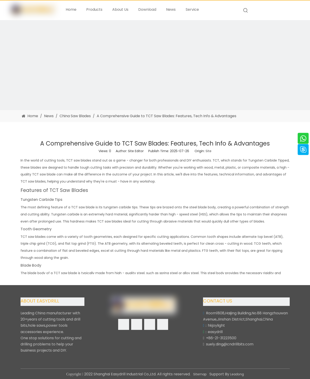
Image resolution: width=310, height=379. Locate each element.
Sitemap (200, 374)
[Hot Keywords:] (246, 10)
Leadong (237, 374)
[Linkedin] (136, 324)
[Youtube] (162, 324)
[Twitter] (149, 324)
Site (208, 151)
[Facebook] (123, 324)
